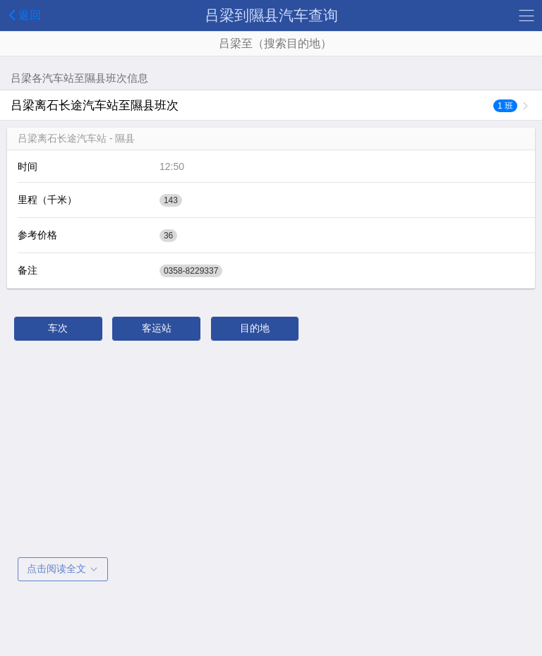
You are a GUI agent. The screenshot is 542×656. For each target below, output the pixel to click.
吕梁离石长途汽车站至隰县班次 (264, 105)
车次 (58, 328)
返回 (22, 14)
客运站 (156, 328)
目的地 (255, 328)
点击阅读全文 (63, 568)
